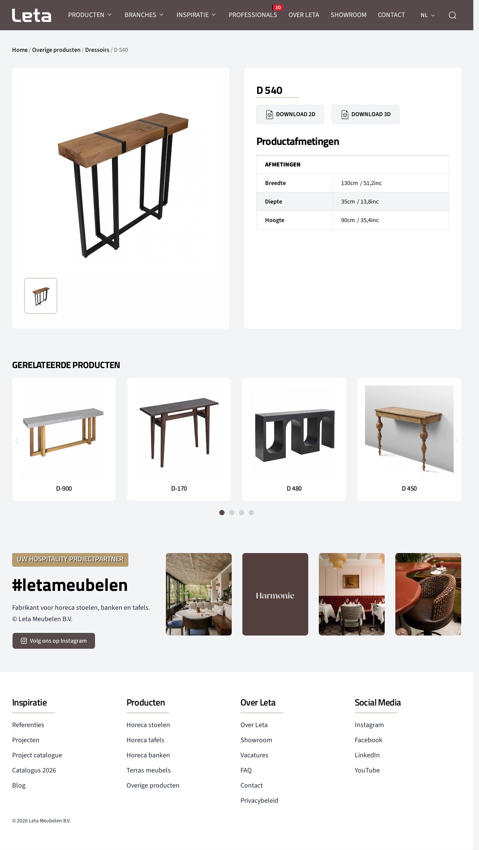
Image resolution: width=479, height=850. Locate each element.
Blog (18, 785)
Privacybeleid (259, 800)
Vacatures (254, 755)
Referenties (28, 725)
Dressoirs (97, 50)
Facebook (368, 740)
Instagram (369, 725)
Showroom (256, 740)
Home (20, 50)
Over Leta (254, 725)
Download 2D (290, 114)
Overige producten (56, 50)
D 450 (409, 488)
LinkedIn (367, 755)
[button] (17, 441)
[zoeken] (452, 15)
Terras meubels (148, 770)
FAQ (246, 770)
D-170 (179, 488)
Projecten (25, 740)
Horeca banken (148, 755)
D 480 (294, 488)
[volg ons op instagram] (53, 640)
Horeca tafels (145, 740)
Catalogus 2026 (34, 770)
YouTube (367, 770)
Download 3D (365, 114)
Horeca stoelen (148, 725)
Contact (251, 785)
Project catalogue (37, 755)
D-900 (64, 488)
